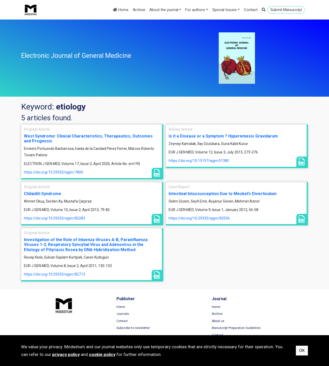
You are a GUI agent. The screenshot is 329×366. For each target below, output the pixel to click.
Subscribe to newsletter (112, 328)
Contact (251, 9)
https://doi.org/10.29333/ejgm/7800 (53, 172)
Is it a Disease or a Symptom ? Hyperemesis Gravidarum (223, 136)
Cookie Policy (253, 321)
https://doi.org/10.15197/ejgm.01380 (199, 161)
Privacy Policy (253, 314)
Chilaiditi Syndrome (42, 193)
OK (302, 350)
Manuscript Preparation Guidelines (194, 328)
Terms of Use (253, 307)
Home (121, 9)
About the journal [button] (163, 9)
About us (176, 321)
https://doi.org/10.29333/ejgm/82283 (54, 218)
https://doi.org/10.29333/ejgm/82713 (54, 274)
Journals (101, 314)
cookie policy (102, 354)
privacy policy (66, 354)
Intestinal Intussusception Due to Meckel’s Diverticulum (223, 193)
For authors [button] (195, 9)
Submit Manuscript (286, 9)
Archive (139, 9)
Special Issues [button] (224, 9)
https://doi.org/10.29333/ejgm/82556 (199, 218)
